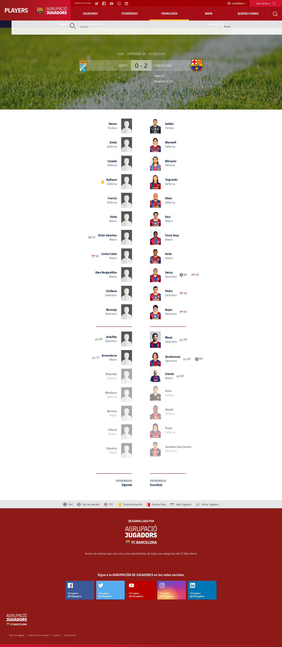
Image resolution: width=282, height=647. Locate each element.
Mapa (208, 13)
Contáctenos (70, 635)
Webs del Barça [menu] (266, 3)
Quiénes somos (248, 13)
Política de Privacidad (39, 635)
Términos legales (16, 635)
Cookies (56, 635)
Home (62, 24)
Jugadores (90, 13)
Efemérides (130, 13)
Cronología (169, 13)
